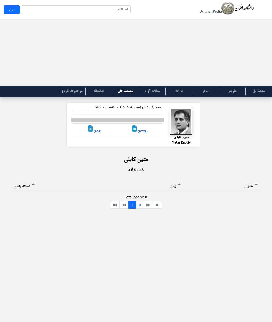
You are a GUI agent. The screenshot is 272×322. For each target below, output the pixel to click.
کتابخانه (99, 91)
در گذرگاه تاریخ (72, 91)
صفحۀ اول (259, 91)
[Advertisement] (136, 52)
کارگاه (179, 91)
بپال (11, 9)
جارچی (232, 91)
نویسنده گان (125, 91)
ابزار (205, 91)
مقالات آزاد (152, 91)
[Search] (76, 9)
